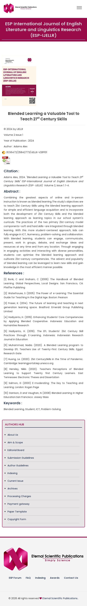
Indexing (12, 473)
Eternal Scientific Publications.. (60, 598)
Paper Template (17, 511)
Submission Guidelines (21, 458)
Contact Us (71, 578)
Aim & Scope (15, 442)
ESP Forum (15, 578)
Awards (55, 578)
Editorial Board (16, 450)
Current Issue (15, 481)
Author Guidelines (18, 465)
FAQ (28, 578)
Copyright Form (17, 519)
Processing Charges (19, 496)
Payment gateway (19, 504)
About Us (13, 434)
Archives (13, 488)
